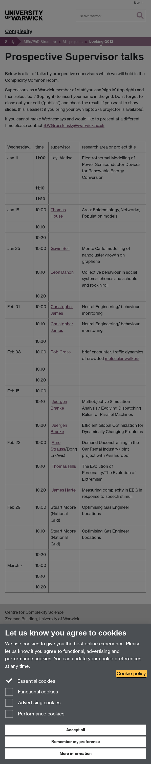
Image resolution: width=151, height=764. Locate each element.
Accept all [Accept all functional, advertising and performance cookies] (75, 729)
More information (76, 753)
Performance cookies (34, 714)
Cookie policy (131, 673)
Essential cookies (30, 680)
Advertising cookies (33, 703)
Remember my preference (75, 741)
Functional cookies (31, 692)
